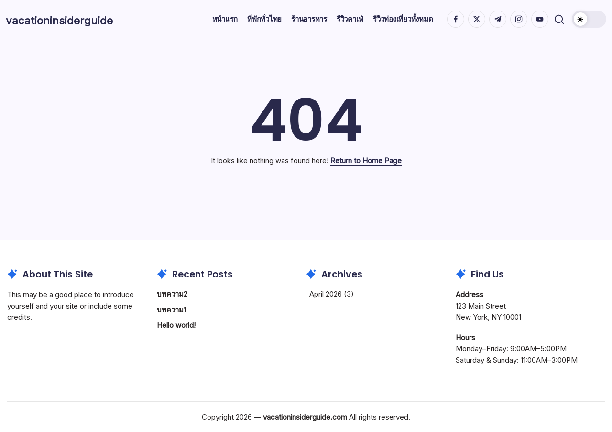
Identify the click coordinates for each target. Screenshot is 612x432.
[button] (558, 19)
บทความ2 (172, 294)
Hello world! (176, 325)
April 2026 (325, 294)
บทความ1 (171, 309)
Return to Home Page (366, 160)
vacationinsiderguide (78, 19)
